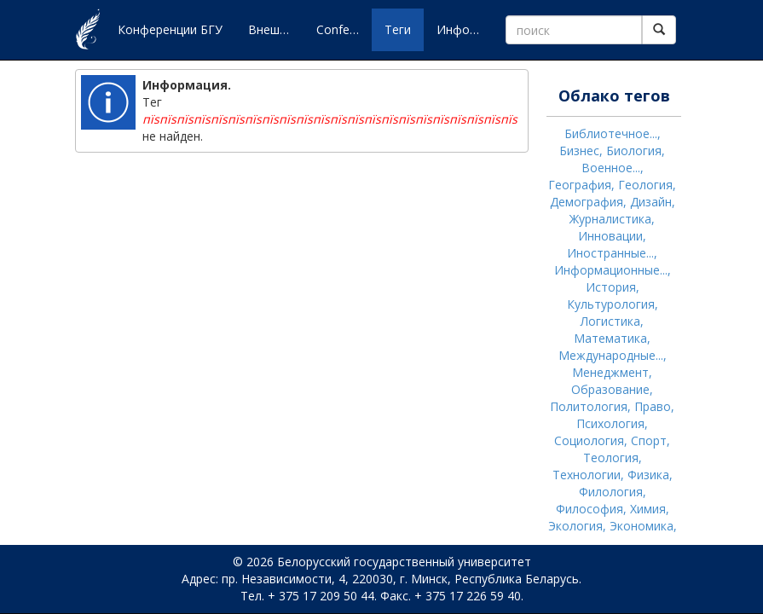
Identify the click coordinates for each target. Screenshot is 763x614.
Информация (464, 29)
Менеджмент (610, 372)
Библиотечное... (610, 133)
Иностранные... (610, 253)
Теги (397, 29)
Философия (589, 509)
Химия (648, 509)
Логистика (610, 321)
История (611, 287)
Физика (648, 474)
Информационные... (611, 270)
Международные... (610, 355)
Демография (586, 202)
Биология (634, 150)
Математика (610, 338)
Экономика (641, 526)
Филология (611, 492)
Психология (610, 423)
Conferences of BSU (344, 29)
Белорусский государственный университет (404, 561)
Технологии (586, 474)
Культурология (611, 304)
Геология (645, 185)
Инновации (610, 236)
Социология (589, 440)
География (579, 185)
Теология (611, 457)
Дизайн (651, 202)
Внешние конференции (275, 29)
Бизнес (579, 150)
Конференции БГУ (170, 29)
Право (652, 406)
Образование (610, 389)
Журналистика (610, 219)
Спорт (649, 440)
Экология (575, 526)
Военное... (610, 167)
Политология (588, 406)
